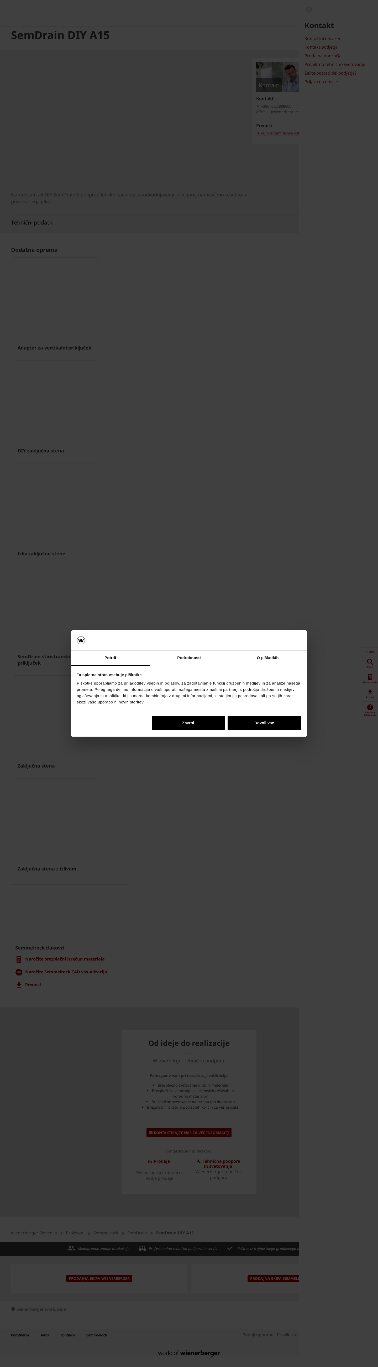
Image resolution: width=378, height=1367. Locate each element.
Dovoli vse (264, 723)
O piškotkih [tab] (268, 657)
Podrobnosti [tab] (189, 657)
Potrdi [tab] (110, 657)
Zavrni (188, 723)
